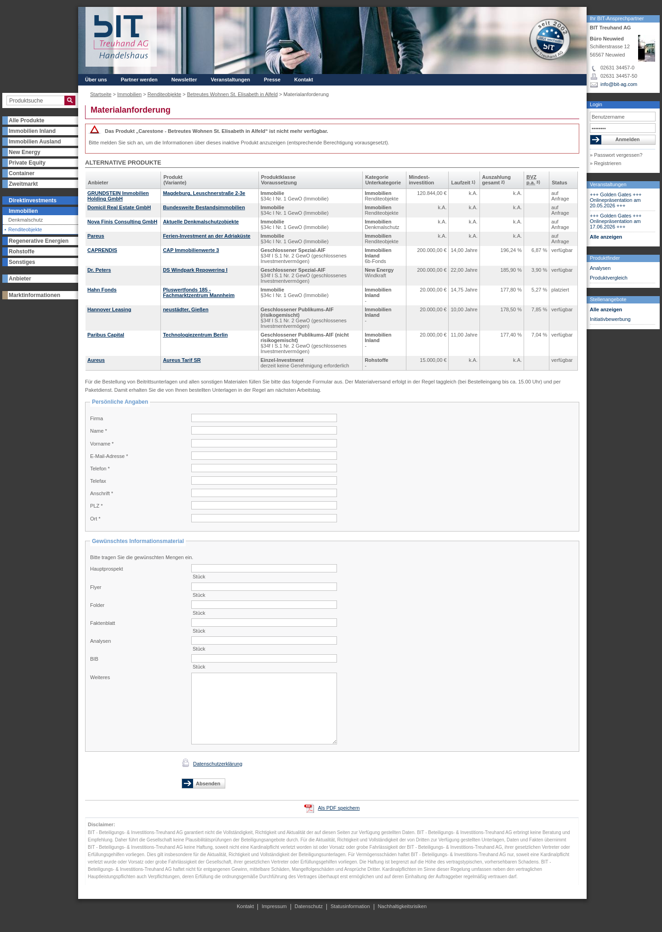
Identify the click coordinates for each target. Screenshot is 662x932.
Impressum (274, 906)
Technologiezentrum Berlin (195, 334)
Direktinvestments (33, 200)
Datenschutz (309, 906)
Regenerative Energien (38, 241)
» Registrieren (605, 163)
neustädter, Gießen (185, 309)
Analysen (600, 268)
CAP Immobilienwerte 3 (191, 250)
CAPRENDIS (102, 250)
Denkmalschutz (25, 220)
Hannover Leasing (109, 309)
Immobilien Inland (32, 131)
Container (21, 173)
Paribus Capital (105, 334)
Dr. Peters (99, 270)
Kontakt (303, 79)
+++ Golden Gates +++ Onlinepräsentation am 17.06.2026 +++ (616, 221)
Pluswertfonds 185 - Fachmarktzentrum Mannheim (198, 292)
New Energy (24, 152)
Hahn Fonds (102, 289)
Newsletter (184, 79)
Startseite (100, 94)
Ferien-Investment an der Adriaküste (206, 236)
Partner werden (139, 79)
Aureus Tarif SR (181, 360)
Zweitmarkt (23, 184)
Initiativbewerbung (610, 319)
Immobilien (23, 211)
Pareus (95, 236)
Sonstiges (22, 262)
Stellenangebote (608, 299)
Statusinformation (350, 906)
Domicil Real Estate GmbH (119, 207)
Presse (272, 79)
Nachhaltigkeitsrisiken (402, 906)
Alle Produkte (26, 120)
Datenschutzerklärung (217, 763)
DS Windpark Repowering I (195, 270)
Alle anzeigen (606, 237)
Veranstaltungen (608, 184)
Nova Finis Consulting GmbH (122, 221)
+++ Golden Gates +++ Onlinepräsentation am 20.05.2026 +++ (616, 200)
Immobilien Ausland (35, 141)
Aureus (96, 360)
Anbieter (20, 278)
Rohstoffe (21, 251)
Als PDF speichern (339, 808)
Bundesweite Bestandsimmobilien (204, 207)
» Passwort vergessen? (616, 155)
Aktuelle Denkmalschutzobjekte (201, 221)
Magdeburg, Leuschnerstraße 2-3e (204, 193)
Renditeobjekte (25, 229)
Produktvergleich (609, 277)
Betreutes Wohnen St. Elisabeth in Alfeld (232, 94)
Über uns (96, 79)
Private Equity (27, 163)
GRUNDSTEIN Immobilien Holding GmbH (118, 195)
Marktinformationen (34, 295)
